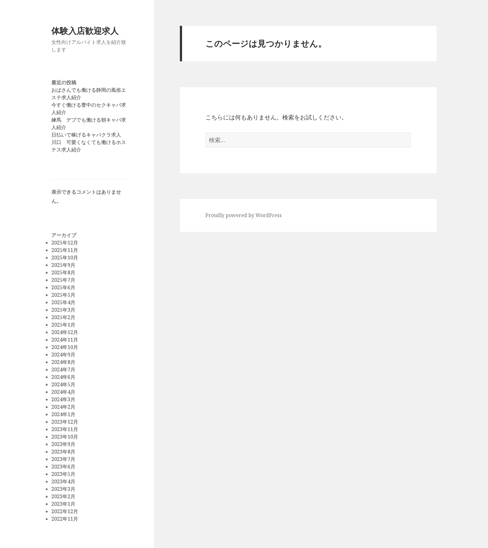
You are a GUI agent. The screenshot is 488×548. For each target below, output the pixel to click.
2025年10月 (64, 257)
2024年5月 (63, 384)
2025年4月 (63, 302)
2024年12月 (64, 332)
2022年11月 (64, 518)
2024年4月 (63, 391)
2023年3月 (63, 488)
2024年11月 (64, 339)
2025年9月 (63, 265)
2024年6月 (63, 377)
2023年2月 (63, 496)
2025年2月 (63, 317)
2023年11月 (64, 429)
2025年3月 (63, 309)
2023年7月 (63, 459)
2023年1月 (63, 503)
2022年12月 (64, 511)
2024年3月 (63, 399)
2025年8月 (63, 272)
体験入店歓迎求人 (85, 30)
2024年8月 (63, 362)
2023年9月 (63, 444)
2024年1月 (63, 414)
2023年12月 (64, 421)
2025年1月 (63, 324)
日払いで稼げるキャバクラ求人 (86, 134)
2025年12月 (64, 242)
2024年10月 (64, 347)
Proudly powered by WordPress (243, 215)
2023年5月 (63, 474)
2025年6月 (63, 287)
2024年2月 (63, 406)
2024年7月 (63, 369)
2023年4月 (63, 481)
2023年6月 (63, 466)
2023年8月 (63, 451)
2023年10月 (64, 436)
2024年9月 (63, 354)
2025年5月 (63, 294)
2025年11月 (64, 250)
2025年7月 (63, 279)
